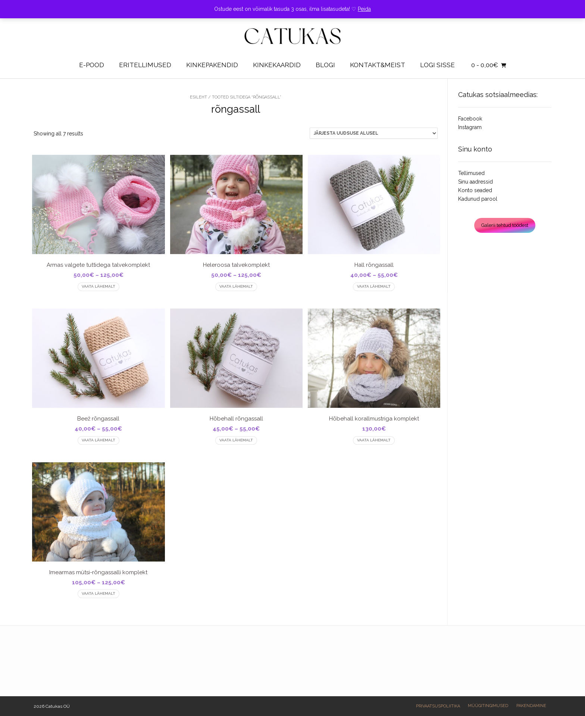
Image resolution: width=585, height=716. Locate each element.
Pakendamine (531, 705)
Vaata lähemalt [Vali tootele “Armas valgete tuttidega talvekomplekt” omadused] (98, 286)
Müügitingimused (488, 705)
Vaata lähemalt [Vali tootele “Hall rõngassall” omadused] (374, 286)
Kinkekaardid (277, 65)
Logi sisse (437, 65)
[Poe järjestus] (374, 133)
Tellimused (471, 173)
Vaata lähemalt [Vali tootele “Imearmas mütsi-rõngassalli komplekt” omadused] (98, 593)
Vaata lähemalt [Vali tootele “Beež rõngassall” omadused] (98, 440)
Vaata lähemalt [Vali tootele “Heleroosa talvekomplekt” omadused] (236, 286)
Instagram (470, 127)
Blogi (325, 65)
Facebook (470, 119)
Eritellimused (145, 65)
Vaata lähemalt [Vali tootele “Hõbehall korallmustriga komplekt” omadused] (374, 440)
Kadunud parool (477, 199)
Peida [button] (364, 9)
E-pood (91, 65)
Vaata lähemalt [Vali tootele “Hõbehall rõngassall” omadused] (236, 440)
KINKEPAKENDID (212, 65)
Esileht (198, 97)
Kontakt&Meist (377, 65)
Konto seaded (475, 190)
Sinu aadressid (475, 182)
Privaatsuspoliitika (438, 706)
